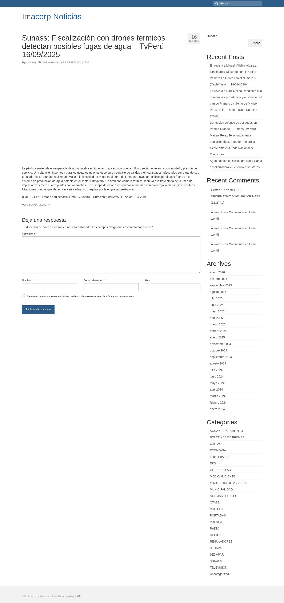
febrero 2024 (218, 402)
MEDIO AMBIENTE (222, 476)
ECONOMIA (218, 450)
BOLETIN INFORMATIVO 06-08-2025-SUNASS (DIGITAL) (235, 196)
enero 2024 (217, 409)
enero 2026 (217, 272)
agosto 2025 (218, 292)
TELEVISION (74, 62)
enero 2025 (217, 337)
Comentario (29, 233)
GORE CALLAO (220, 470)
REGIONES (217, 535)
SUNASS (61, 62)
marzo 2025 (217, 324)
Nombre (27, 280)
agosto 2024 (218, 363)
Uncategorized (219, 574)
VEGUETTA (44, 205)
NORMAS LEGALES (223, 496)
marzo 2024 (217, 396)
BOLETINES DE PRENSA (227, 437)
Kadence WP (74, 596)
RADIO (214, 528)
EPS (26, 205)
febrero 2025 (218, 331)
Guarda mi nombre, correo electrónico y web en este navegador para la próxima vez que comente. (80, 296)
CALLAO (215, 444)
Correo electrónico (95, 280)
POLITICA (216, 509)
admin (31, 62)
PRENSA (216, 522)
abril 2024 (216, 389)
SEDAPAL (216, 548)
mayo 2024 (217, 383)
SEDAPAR (217, 554)
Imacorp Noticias (52, 16)
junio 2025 (217, 305)
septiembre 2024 (221, 357)
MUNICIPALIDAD (221, 489)
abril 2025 (216, 318)
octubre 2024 (218, 350)
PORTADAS (218, 515)
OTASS (215, 502)
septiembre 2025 (221, 285)
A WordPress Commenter (227, 212)
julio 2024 (216, 370)
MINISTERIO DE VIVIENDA (228, 483)
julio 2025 (216, 298)
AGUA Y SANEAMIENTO (226, 431)
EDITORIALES (219, 457)
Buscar (212, 36)
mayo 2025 (217, 311)
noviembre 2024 (220, 344)
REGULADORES (221, 541)
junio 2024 (217, 376)
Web (147, 280)
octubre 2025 (218, 279)
